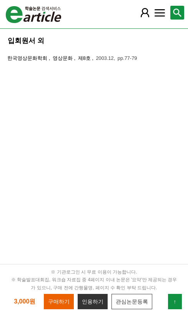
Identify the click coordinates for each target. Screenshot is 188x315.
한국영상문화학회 (28, 58)
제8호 (85, 58)
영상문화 (63, 58)
